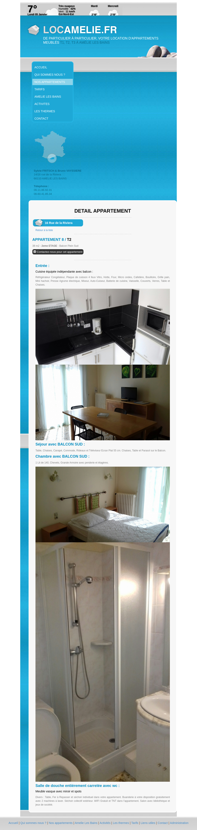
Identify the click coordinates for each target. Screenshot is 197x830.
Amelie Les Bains (86, 823)
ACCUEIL (40, 67)
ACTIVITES (41, 104)
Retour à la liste (44, 230)
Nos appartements (61, 823)
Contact (163, 823)
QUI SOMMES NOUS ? (49, 74)
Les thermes (121, 823)
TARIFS (39, 89)
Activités (105, 823)
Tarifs (135, 823)
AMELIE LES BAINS (47, 96)
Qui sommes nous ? (33, 823)
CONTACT (41, 118)
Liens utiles (148, 823)
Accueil (14, 823)
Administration (179, 823)
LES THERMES (44, 111)
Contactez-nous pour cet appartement (57, 251)
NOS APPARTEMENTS (49, 82)
